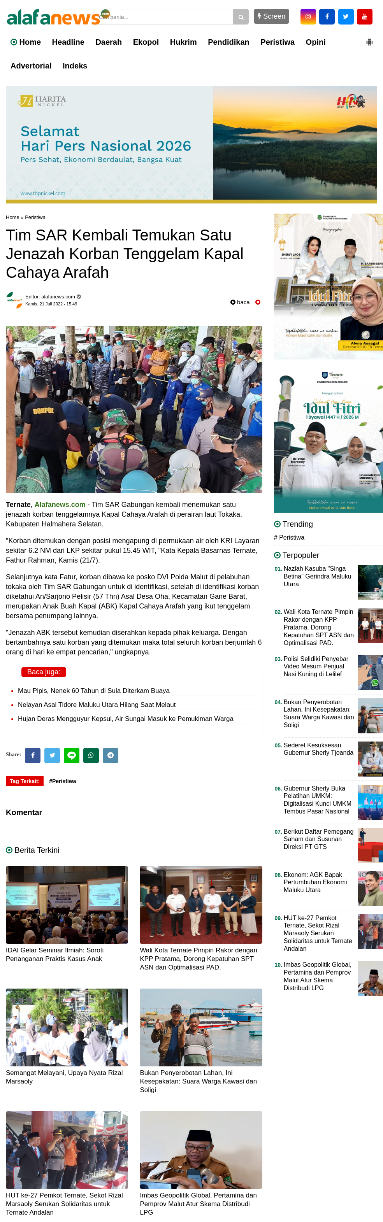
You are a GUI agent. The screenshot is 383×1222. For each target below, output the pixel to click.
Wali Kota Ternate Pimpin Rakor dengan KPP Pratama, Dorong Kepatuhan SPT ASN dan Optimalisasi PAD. (198, 959)
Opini (316, 42)
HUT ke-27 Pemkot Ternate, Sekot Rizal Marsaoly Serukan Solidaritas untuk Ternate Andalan (64, 1204)
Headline (68, 42)
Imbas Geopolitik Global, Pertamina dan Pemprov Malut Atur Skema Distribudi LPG (198, 1204)
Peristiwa (277, 42)
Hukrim (183, 42)
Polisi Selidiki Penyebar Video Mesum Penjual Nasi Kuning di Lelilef (316, 667)
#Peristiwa (62, 781)
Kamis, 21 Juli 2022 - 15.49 (51, 304)
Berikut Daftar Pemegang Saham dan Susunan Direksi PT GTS (319, 839)
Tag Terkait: (25, 781)
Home (26, 42)
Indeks (75, 65)
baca (240, 302)
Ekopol (146, 42)
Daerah (108, 42)
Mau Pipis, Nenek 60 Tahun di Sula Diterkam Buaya (94, 690)
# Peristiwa (289, 537)
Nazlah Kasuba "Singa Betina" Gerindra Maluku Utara (317, 576)
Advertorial (31, 65)
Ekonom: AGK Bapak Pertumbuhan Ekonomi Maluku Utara (315, 882)
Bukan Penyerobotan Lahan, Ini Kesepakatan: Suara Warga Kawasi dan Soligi (198, 1081)
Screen (271, 16)
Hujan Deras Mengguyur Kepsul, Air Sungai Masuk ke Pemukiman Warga (126, 718)
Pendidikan (228, 42)
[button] (369, 39)
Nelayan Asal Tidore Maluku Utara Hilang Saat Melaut (97, 704)
